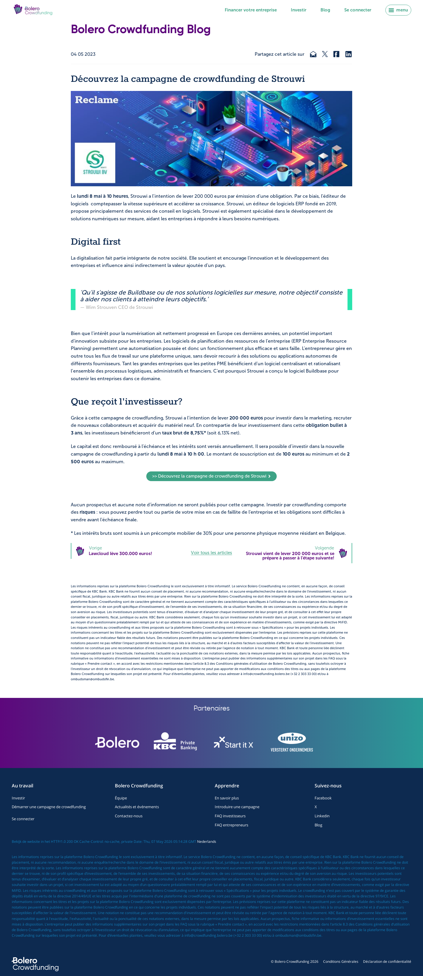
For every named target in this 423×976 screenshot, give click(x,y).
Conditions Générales (340, 961)
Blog (325, 10)
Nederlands (206, 841)
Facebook (323, 798)
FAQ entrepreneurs (231, 825)
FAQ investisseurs (230, 815)
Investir (298, 10)
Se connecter (357, 10)
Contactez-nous (128, 815)
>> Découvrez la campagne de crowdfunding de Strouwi (211, 476)
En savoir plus (227, 798)
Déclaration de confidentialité (387, 961)
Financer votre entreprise (251, 10)
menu (398, 10)
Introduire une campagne (237, 806)
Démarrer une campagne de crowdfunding (49, 806)
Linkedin (322, 815)
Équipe (121, 798)
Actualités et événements (137, 806)
